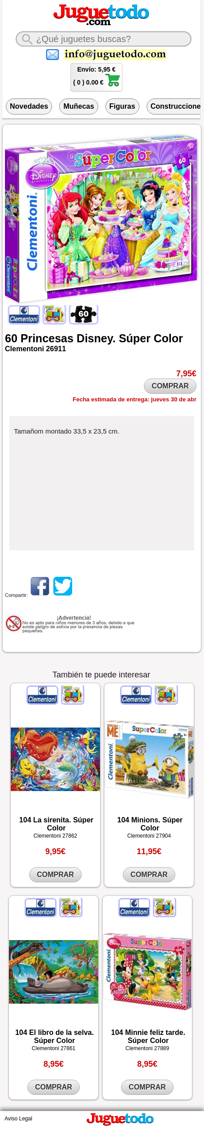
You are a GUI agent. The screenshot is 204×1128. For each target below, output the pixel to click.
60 (11, 338)
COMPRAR (170, 386)
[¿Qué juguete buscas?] (104, 39)
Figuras (122, 106)
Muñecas (78, 106)
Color (168, 338)
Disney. (96, 338)
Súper (135, 338)
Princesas (47, 338)
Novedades (29, 106)
